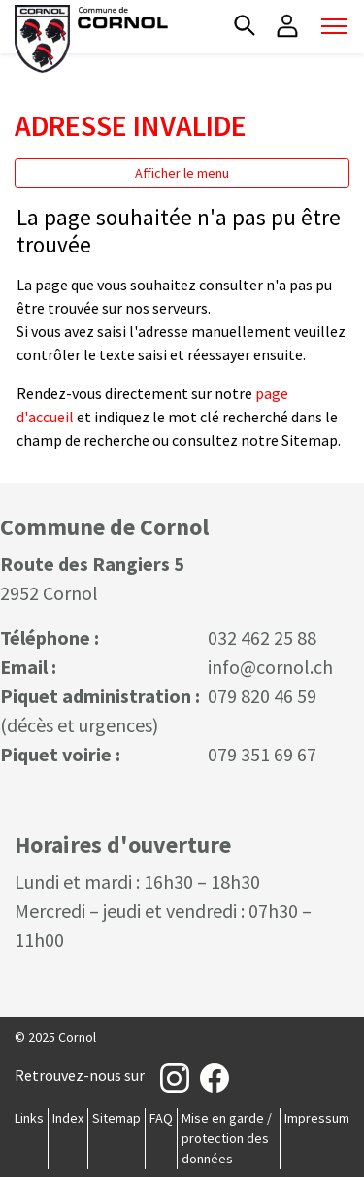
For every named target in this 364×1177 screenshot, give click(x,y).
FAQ (161, 1118)
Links (29, 1118)
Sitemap (116, 1118)
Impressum (316, 1118)
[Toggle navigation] (333, 26)
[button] (244, 25)
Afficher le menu (182, 173)
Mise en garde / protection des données (227, 1138)
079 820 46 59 (262, 696)
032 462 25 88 (262, 637)
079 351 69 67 (262, 754)
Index (67, 1118)
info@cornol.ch (270, 667)
